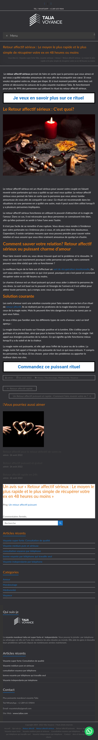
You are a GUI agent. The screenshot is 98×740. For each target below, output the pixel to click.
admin (10, 377)
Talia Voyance (49, 725)
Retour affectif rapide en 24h (20, 474)
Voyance (74, 377)
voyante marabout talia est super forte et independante (31, 637)
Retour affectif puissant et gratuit (22, 463)
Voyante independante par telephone (22, 561)
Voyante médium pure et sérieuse (20, 545)
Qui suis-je (16, 728)
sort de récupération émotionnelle (71, 269)
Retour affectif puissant (65, 728)
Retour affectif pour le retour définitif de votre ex (32, 451)
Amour (40, 377)
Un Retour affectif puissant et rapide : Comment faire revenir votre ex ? (52, 396)
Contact (67, 734)
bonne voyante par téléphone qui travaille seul (27, 556)
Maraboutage (51, 377)
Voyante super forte (13, 731)
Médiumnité (63, 377)
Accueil (7, 728)
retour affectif (13, 306)
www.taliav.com (20, 713)
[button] (89, 731)
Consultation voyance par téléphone (65, 731)
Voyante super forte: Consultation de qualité (26, 540)
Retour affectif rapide (20, 388)
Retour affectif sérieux (45, 728)
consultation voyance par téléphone (22, 551)
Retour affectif (28, 728)
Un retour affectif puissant (23, 504)
